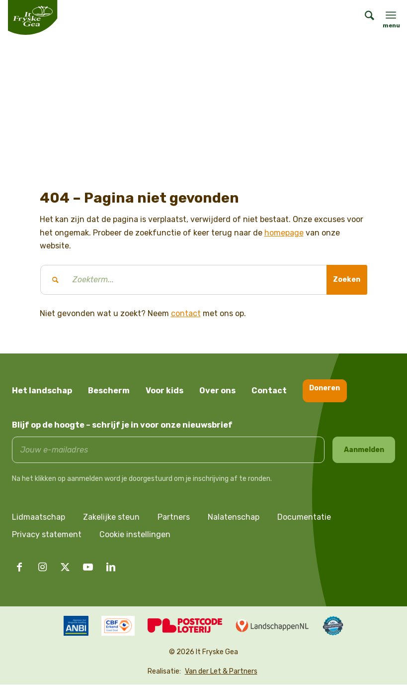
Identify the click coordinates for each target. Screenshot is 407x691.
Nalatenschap (233, 523)
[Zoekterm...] (203, 280)
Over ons (217, 390)
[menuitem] (364, 17)
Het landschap (42, 390)
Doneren (329, 390)
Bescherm (109, 390)
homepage (284, 232)
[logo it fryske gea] (32, 17)
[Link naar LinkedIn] (110, 573)
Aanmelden (364, 452)
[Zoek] (364, 17)
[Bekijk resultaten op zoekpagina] (343, 280)
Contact (269, 390)
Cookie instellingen (134, 541)
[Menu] (391, 14)
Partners (174, 523)
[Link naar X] (65, 573)
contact (186, 313)
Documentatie (304, 523)
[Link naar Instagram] (42, 573)
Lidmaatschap (38, 523)
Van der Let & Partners (221, 678)
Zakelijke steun (111, 523)
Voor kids (164, 390)
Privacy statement (46, 541)
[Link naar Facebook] (19, 573)
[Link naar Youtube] (88, 573)
